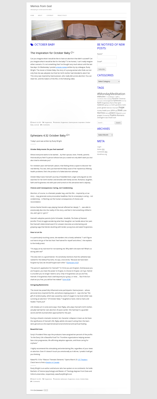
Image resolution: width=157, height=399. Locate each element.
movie (78, 379)
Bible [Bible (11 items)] (105, 98)
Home (32, 15)
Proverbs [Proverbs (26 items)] (106, 115)
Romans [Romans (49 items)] (120, 115)
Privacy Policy (62, 15)
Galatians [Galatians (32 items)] (100, 105)
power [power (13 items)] (124, 113)
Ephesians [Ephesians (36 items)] (117, 100)
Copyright (50, 15)
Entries (101, 149)
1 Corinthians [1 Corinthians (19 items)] (110, 97)
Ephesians (64, 379)
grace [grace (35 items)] (104, 107)
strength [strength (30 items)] (100, 117)
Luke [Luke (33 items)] (124, 110)
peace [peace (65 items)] (112, 112)
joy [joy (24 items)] (116, 110)
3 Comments (36, 381)
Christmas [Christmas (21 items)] (122, 99)
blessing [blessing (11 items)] (109, 98)
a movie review (61, 67)
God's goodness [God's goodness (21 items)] (116, 105)
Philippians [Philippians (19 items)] (118, 113)
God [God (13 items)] (110, 105)
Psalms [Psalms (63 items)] (113, 115)
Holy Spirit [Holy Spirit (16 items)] (115, 108)
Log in (99, 147)
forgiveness (64, 122)
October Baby (84, 379)
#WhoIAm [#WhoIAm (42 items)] (101, 96)
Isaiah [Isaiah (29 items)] (104, 110)
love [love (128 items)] (120, 110)
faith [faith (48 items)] (99, 102)
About (40, 15)
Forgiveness (48, 122)
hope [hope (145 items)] (121, 107)
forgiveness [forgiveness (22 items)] (106, 103)
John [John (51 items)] (113, 110)
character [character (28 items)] (115, 98)
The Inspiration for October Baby (50, 53)
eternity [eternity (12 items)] (124, 100)
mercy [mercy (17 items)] (107, 113)
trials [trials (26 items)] (106, 118)
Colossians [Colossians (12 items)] (100, 100)
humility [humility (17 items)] (99, 110)
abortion (57, 122)
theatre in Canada (52, 362)
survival (36, 125)
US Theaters (82, 360)
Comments (102, 152)
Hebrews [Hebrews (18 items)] (109, 108)
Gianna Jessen (73, 122)
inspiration (81, 122)
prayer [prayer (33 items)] (99, 115)
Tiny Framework (38, 390)
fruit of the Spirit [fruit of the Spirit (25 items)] (115, 103)
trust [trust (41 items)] (110, 117)
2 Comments (46, 125)
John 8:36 (66, 279)
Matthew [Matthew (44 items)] (101, 113)
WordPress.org (102, 154)
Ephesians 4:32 (72, 263)
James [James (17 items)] (109, 110)
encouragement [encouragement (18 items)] (108, 101)
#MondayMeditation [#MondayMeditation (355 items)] (111, 94)
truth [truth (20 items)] (114, 118)
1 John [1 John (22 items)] (117, 97)
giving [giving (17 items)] (106, 105)
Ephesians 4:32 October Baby (48, 135)
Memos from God (41, 6)
